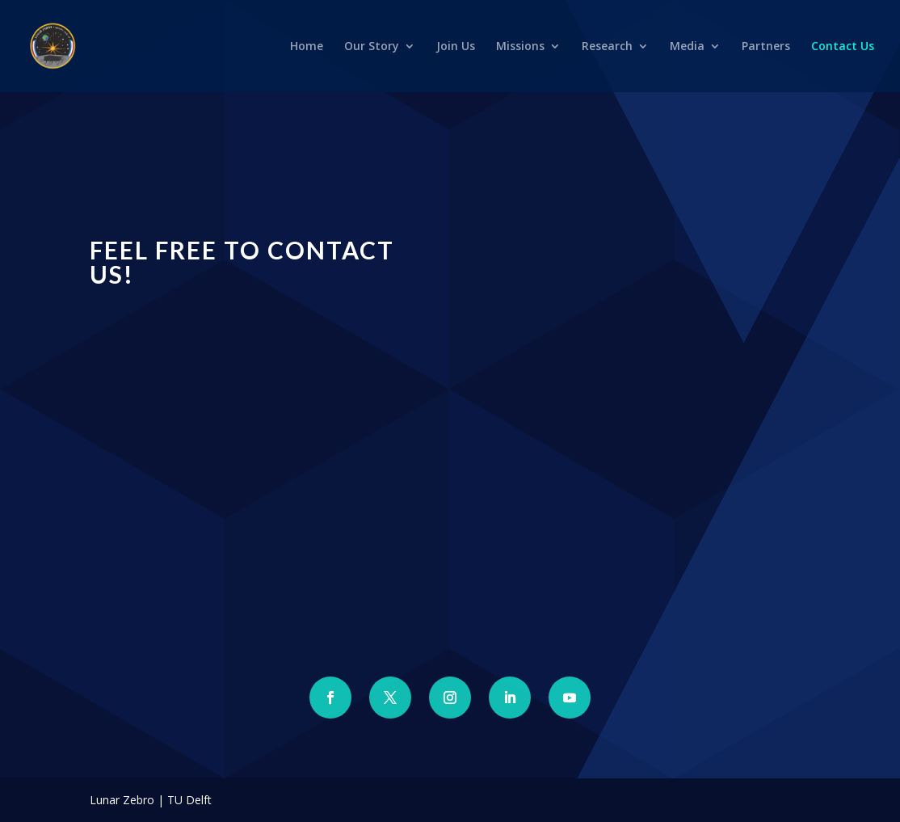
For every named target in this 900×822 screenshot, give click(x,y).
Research (607, 46)
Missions (520, 46)
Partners (766, 46)
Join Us (455, 46)
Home (306, 46)
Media (687, 46)
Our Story (371, 46)
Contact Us (842, 46)
